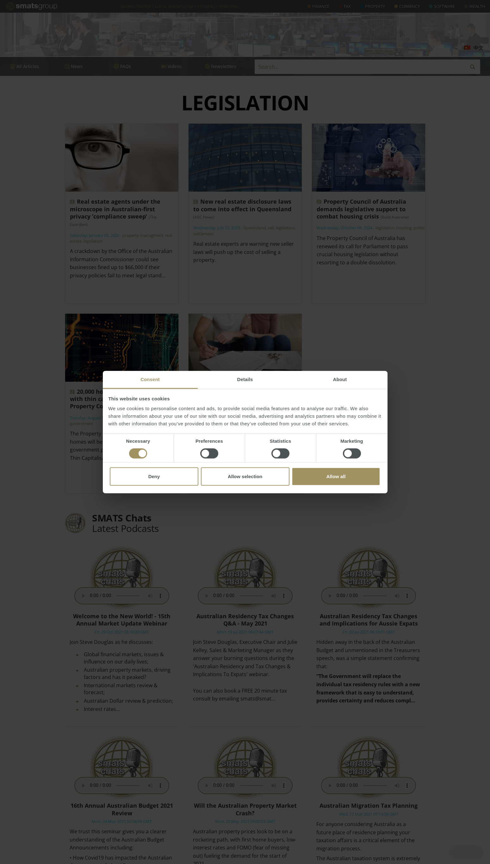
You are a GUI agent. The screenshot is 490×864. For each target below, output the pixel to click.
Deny (154, 476)
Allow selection (245, 476)
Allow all (336, 476)
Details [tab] (245, 379)
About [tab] (340, 379)
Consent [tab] (150, 379)
